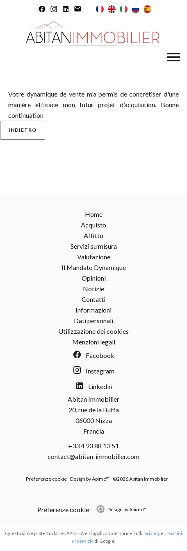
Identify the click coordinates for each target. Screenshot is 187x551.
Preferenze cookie (46, 479)
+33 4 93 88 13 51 (93, 446)
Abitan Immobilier (93, 399)
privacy (152, 533)
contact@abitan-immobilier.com (93, 456)
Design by (127, 509)
